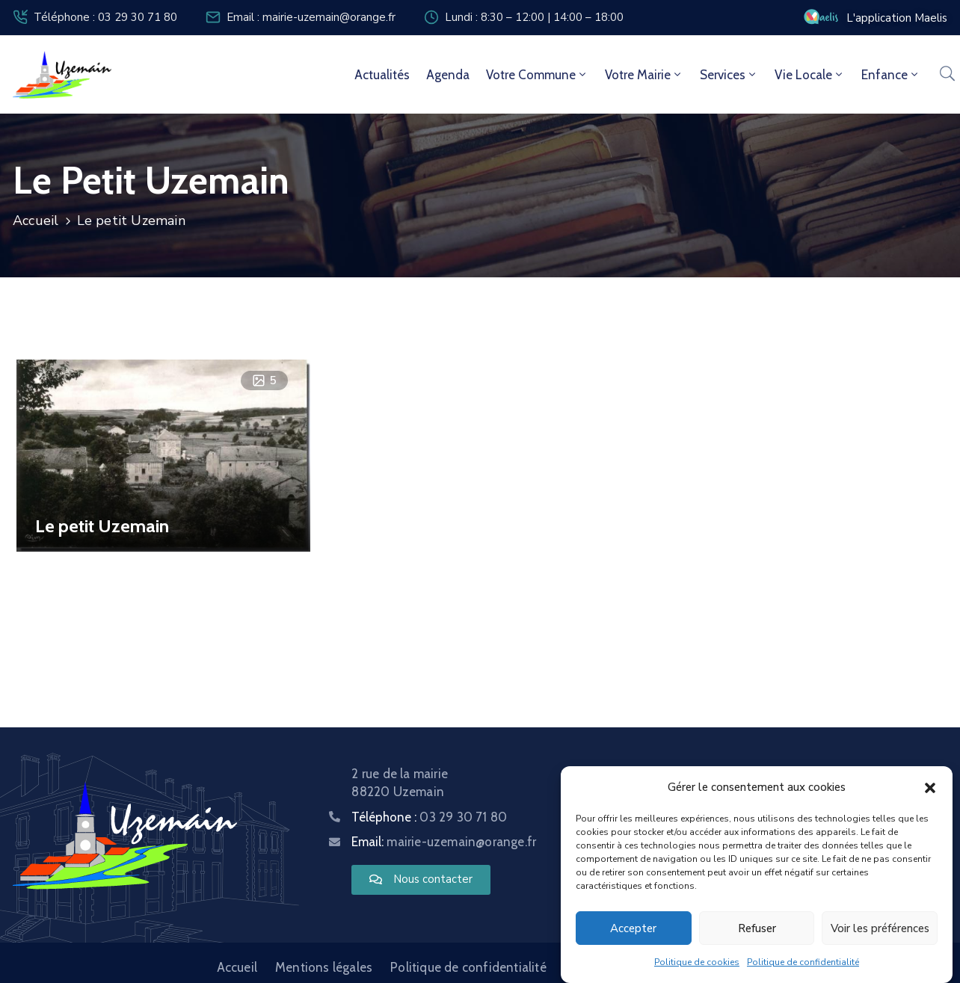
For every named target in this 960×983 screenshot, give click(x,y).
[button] (930, 787)
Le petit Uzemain (102, 526)
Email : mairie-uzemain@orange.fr (311, 17)
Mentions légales (323, 967)
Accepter (633, 928)
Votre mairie (644, 74)
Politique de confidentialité (803, 962)
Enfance (890, 74)
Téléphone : (429, 817)
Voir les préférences (880, 928)
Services (729, 74)
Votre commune (537, 74)
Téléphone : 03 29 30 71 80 (105, 17)
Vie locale (810, 74)
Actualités (382, 74)
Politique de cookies (696, 962)
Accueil (35, 220)
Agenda (448, 74)
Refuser (757, 928)
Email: (443, 841)
